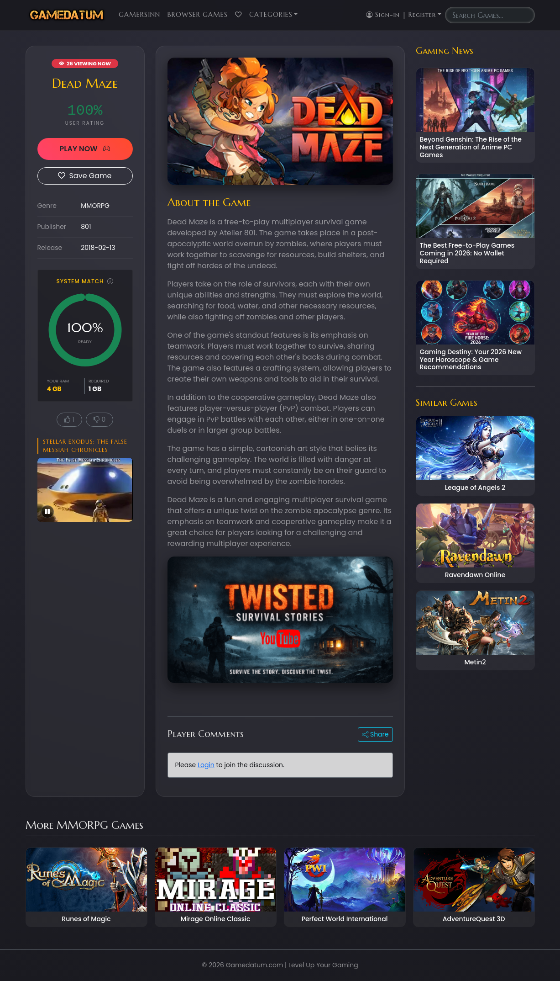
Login (206, 764)
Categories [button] (271, 15)
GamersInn (139, 15)
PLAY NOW (84, 148)
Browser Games (197, 15)
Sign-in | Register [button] (401, 15)
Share (375, 734)
